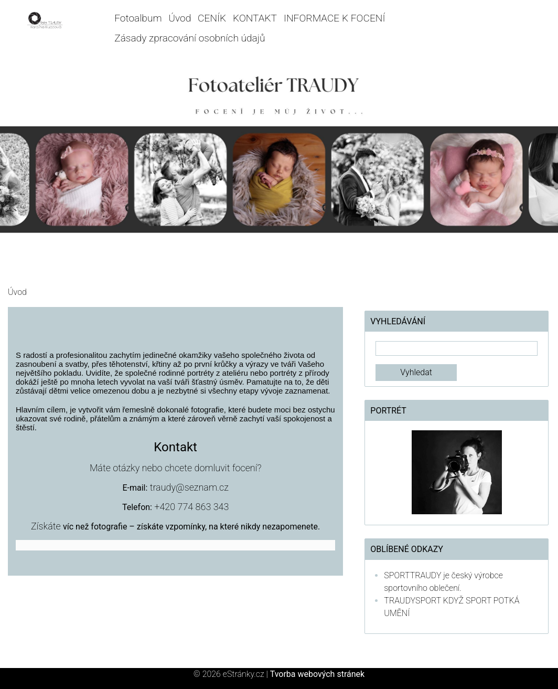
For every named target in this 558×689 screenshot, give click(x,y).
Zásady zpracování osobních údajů (189, 38)
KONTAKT (255, 18)
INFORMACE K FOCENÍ (334, 18)
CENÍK (212, 18)
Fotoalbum (138, 18)
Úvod (179, 18)
